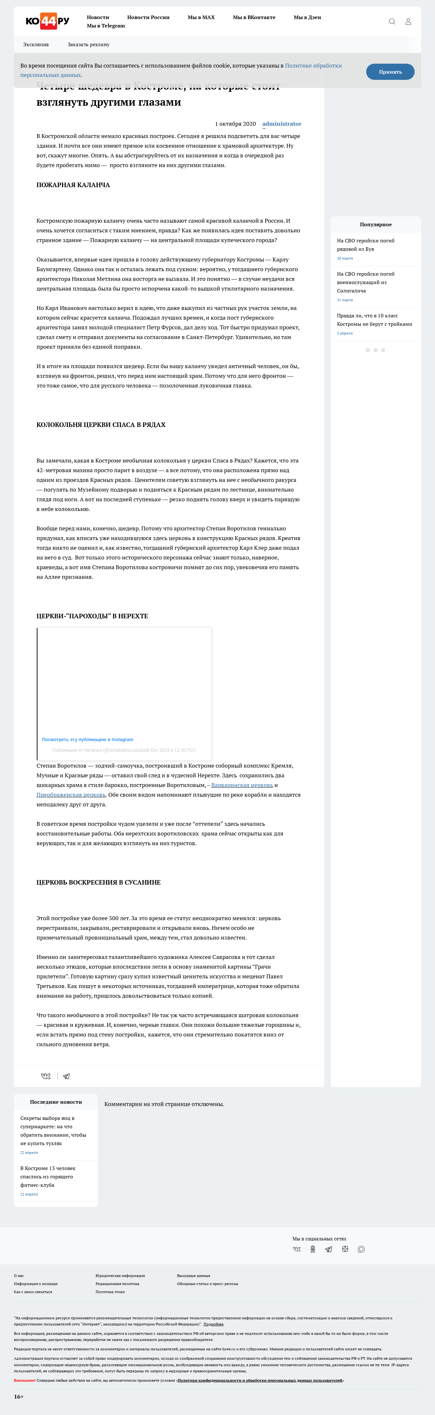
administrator (282, 123)
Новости (98, 17)
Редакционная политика (117, 1283)
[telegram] (68, 1076)
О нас (19, 1275)
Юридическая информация (120, 1275)
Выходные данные (193, 1275)
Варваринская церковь (242, 785)
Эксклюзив (36, 44)
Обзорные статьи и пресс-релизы (207, 1283)
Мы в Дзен (307, 17)
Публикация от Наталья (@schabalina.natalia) (99, 750)
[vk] (46, 1076)
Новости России (148, 17)
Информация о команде (36, 1283)
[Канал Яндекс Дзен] (345, 1249)
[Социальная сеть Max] (361, 1249)
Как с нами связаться (33, 1291)
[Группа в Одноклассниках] (313, 1249)
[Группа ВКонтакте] (297, 1249)
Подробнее (214, 1324)
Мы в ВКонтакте (254, 17)
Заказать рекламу (89, 44)
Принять (390, 72)
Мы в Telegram (106, 25)
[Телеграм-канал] (329, 1249)
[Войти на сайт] (408, 21)
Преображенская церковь (71, 794)
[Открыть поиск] (392, 21)
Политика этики (110, 1291)
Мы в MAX (201, 17)
